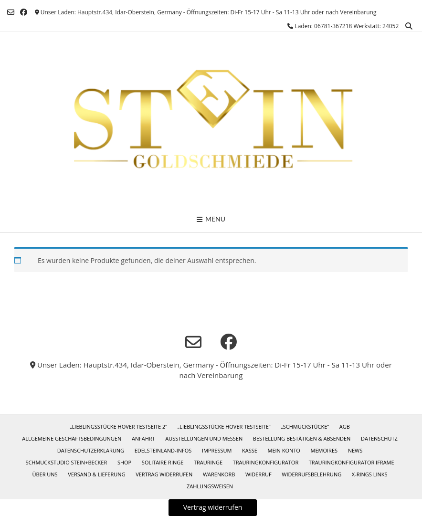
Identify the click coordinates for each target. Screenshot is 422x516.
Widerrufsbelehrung (311, 474)
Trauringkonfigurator (265, 462)
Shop (124, 462)
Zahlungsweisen (210, 486)
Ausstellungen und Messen (204, 438)
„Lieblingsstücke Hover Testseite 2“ (118, 426)
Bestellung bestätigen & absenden (301, 438)
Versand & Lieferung (96, 474)
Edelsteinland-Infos (163, 450)
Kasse (249, 450)
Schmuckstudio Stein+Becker (66, 462)
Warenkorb (219, 474)
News (355, 450)
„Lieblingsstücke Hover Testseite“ (224, 426)
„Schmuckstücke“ (305, 426)
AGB (344, 426)
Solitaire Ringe (163, 462)
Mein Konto (284, 450)
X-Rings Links (370, 474)
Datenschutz (379, 438)
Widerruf (258, 474)
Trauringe (208, 462)
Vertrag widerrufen (164, 474)
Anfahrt (143, 438)
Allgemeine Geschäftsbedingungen (71, 438)
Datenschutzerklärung (90, 450)
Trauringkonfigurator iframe (351, 462)
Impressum (217, 450)
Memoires (324, 450)
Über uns (44, 474)
